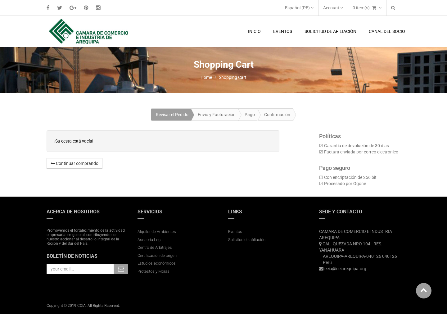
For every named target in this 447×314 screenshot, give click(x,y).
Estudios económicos (157, 263)
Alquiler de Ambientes (157, 231)
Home (206, 77)
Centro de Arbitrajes (155, 247)
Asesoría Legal (151, 239)
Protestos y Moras (153, 271)
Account (333, 7)
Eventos (235, 231)
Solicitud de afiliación (246, 239)
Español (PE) (299, 7)
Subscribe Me (121, 269)
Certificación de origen (157, 255)
